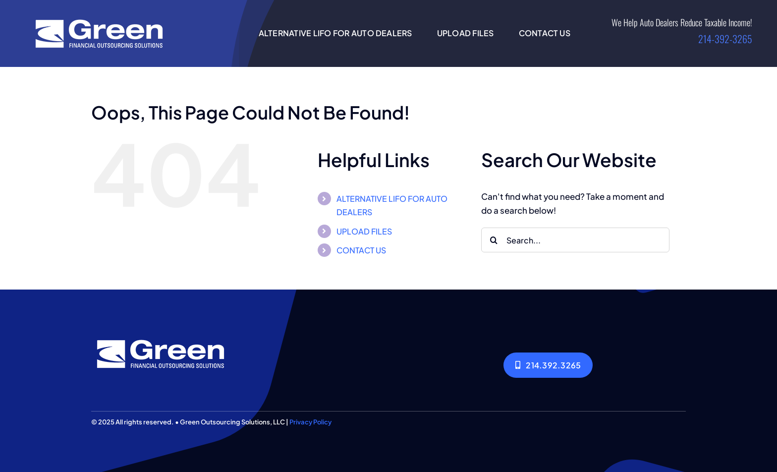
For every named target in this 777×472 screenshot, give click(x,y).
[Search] (493, 240)
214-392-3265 (725, 38)
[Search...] (575, 240)
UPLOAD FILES (364, 231)
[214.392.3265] (548, 365)
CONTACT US (361, 250)
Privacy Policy (310, 422)
